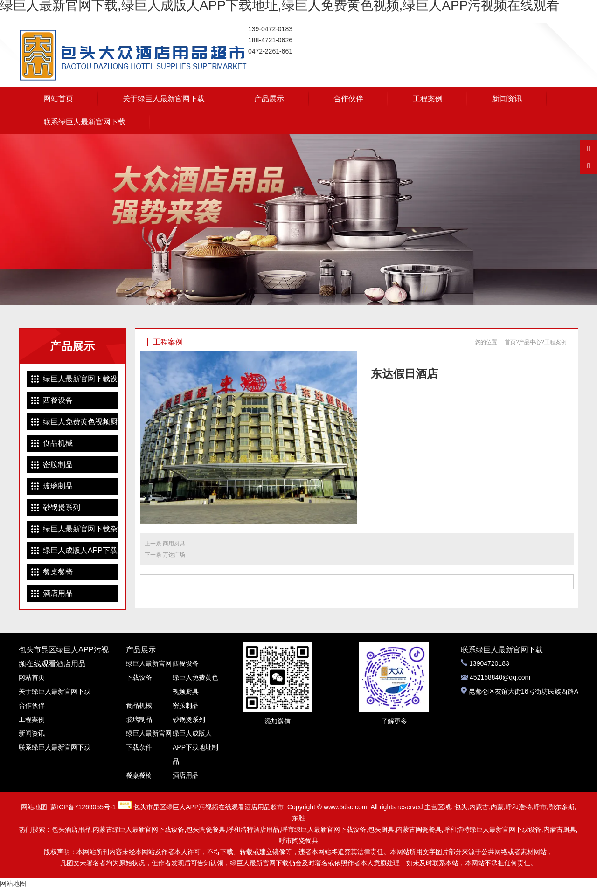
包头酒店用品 (71, 829)
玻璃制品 (58, 486)
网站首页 (58, 99)
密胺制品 (58, 465)
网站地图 (34, 807)
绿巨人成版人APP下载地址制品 (80, 550)
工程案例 (428, 99)
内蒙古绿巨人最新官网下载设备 (138, 829)
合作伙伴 (348, 99)
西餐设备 (58, 400)
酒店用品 (58, 593)
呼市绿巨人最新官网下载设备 (323, 829)
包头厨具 (381, 829)
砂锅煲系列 (61, 507)
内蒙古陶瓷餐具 (419, 829)
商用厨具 (174, 543)
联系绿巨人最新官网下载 (84, 122)
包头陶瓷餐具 (205, 829)
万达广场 (174, 554)
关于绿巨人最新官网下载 (164, 99)
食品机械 (58, 443)
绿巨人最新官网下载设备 (80, 379)
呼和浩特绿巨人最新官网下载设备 (492, 829)
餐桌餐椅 (58, 572)
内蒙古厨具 (559, 829)
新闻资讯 (507, 99)
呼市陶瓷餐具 (298, 840)
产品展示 (269, 99)
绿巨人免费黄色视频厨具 (80, 422)
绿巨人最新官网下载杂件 (80, 529)
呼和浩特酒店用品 (253, 829)
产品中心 (530, 342)
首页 (510, 342)
